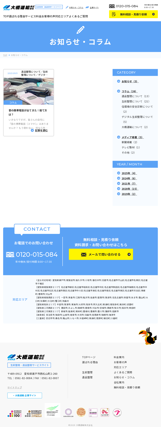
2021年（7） (129, 183)
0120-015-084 (127, 6)
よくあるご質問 (78, 16)
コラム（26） (130, 91)
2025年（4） (129, 173)
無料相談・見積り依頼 (127, 383)
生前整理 (87, 368)
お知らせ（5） (130, 81)
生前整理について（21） (136, 101)
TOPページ (89, 353)
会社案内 (119, 378)
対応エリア (62, 16)
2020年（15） (130, 189)
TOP (6, 16)
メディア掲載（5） (133, 137)
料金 (39, 16)
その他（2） (129, 152)
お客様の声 (48, 16)
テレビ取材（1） (132, 147)
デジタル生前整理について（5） (137, 119)
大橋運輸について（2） (135, 127)
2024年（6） (129, 178)
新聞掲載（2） (130, 142)
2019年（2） (129, 194)
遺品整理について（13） (136, 96)
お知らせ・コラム (124, 373)
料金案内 (119, 353)
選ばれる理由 (17, 16)
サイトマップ (14, 383)
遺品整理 (87, 373)
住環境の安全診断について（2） (137, 109)
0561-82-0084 (23, 373)
